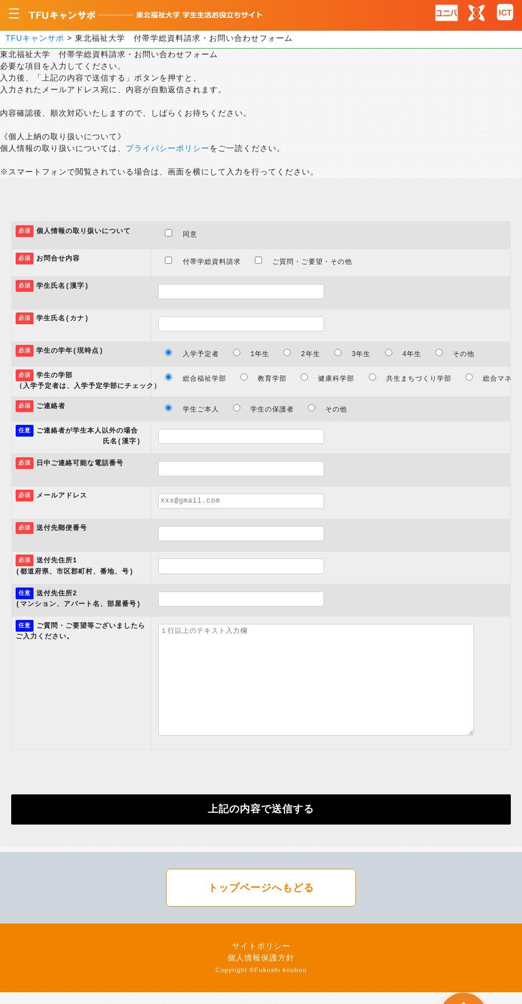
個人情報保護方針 (261, 957)
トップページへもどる (261, 887)
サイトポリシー (261, 945)
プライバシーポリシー (168, 148)
